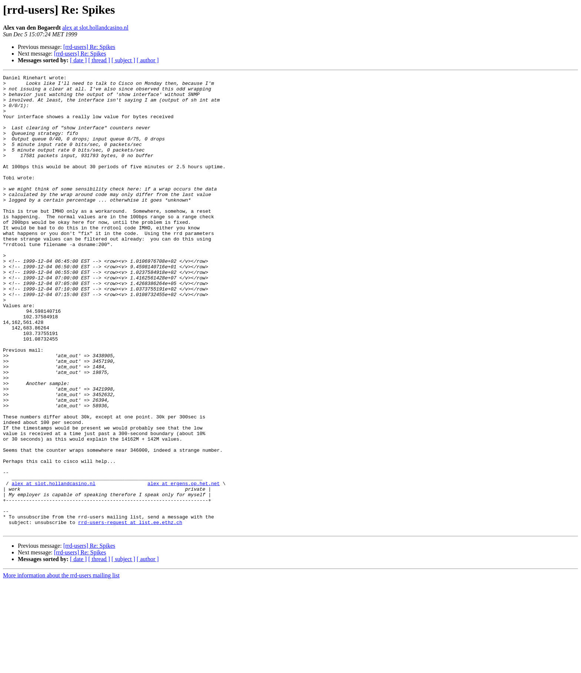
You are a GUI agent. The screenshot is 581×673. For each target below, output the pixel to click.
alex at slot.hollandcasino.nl (95, 27)
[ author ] (148, 60)
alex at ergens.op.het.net (183, 565)
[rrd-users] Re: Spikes (89, 47)
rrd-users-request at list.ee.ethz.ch (130, 612)
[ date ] (78, 60)
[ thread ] (99, 60)
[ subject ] (123, 60)
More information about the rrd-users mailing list (61, 666)
